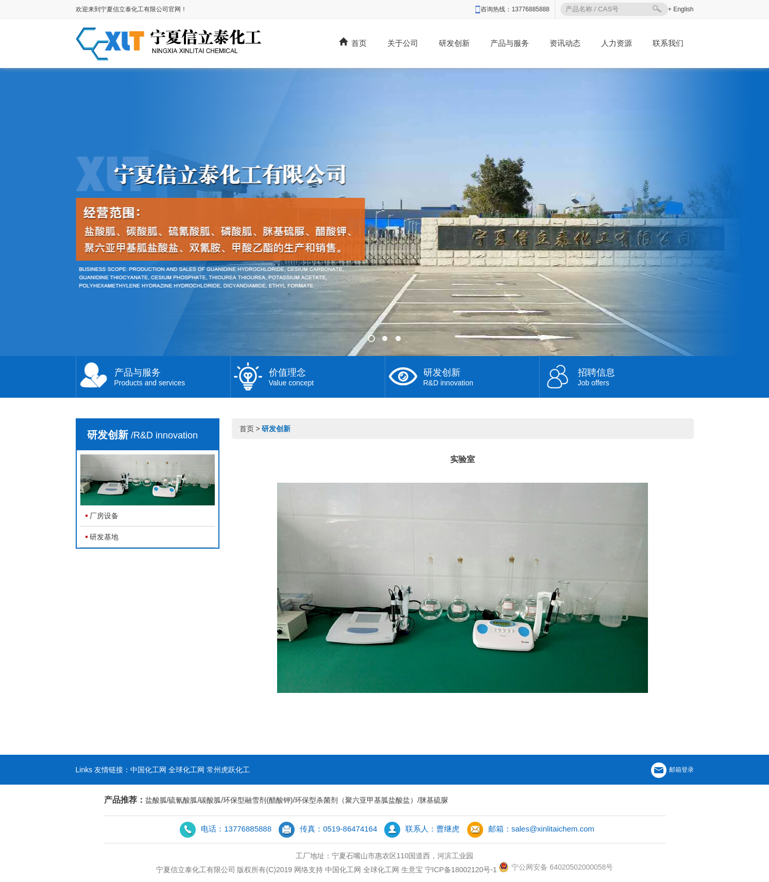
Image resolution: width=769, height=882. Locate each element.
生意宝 (412, 870)
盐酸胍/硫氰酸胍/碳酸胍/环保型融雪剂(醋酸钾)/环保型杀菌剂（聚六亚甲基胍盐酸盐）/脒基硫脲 (297, 800)
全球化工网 (186, 770)
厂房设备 (104, 516)
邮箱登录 (672, 769)
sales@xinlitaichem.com (552, 828)
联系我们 (668, 43)
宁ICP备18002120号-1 (461, 870)
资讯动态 (565, 43)
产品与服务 (509, 43)
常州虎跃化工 (228, 770)
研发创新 (454, 43)
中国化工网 (148, 770)
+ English (681, 9)
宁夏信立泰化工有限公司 (195, 870)
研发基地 (104, 537)
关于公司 (402, 43)
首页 (353, 42)
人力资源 (616, 43)
